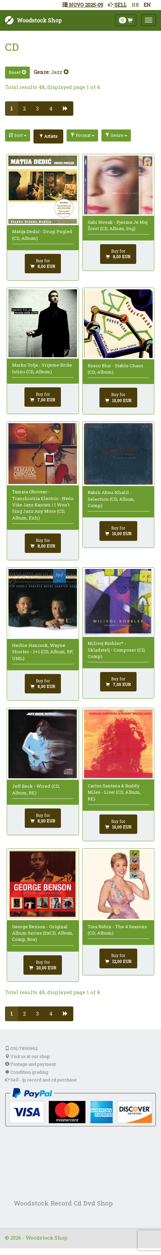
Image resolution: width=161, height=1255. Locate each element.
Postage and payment (30, 1064)
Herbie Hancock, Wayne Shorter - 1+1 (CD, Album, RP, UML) (42, 651)
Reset (17, 72)
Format (82, 135)
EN (147, 4)
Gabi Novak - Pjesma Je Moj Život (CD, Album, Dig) (118, 225)
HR (135, 4)
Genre (116, 135)
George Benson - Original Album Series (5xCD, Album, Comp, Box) (42, 933)
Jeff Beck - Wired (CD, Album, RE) (36, 789)
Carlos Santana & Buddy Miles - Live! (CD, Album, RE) (114, 792)
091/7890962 (21, 1048)
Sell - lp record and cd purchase (41, 1080)
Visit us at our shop (27, 1056)
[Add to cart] (43, 263)
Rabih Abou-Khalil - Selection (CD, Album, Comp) (111, 498)
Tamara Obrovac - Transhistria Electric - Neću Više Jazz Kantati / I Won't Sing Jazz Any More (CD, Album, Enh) (42, 504)
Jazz (60, 72)
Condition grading (26, 1072)
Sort (17, 135)
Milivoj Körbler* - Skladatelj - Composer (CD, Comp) (117, 649)
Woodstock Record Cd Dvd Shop (63, 1203)
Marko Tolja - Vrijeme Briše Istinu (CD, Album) (42, 368)
